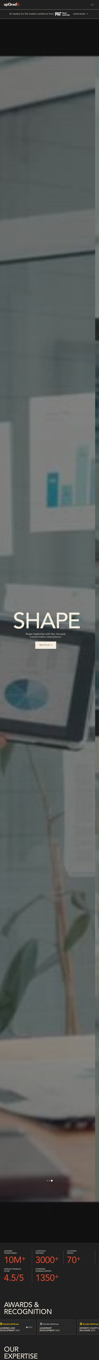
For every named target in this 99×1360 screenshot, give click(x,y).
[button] (47, 1181)
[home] (12, 5)
